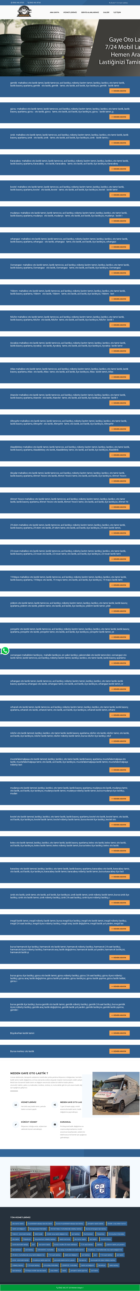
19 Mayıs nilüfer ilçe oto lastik (35, 1270)
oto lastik (15, 1239)
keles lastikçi (114, 1265)
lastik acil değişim (18, 1229)
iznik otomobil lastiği (20, 1244)
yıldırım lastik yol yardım (115, 1244)
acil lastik (93, 1239)
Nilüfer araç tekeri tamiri (117, 1224)
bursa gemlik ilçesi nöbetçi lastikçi (103, 1260)
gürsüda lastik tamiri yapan (64, 1260)
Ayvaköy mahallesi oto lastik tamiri (71, 1250)
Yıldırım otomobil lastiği (21, 1234)
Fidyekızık (27, 1239)
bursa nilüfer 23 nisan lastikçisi (65, 1244)
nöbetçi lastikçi (17, 1265)
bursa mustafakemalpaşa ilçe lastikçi (69, 1224)
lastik (64, 1270)
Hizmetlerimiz (70, 12)
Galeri (106, 12)
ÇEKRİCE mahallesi (69, 1265)
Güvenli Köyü (106, 1239)
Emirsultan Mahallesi (116, 1234)
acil (33, 1244)
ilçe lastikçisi (16, 1250)
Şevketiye (101, 1265)
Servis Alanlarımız (90, 12)
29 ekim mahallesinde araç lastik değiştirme (28, 1255)
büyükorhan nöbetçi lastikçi (45, 1239)
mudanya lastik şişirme (41, 1260)
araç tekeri (54, 1270)
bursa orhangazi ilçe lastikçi (96, 1229)
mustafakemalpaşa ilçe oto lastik (40, 1224)
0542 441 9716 (17, 3)
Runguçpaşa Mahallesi (38, 1229)
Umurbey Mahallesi (51, 1265)
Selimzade (38, 1234)
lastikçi (99, 1244)
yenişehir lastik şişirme (79, 1270)
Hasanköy (100, 1234)
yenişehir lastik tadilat (95, 1224)
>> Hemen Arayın (118, 91)
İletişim (117, 12)
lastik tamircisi (65, 1239)
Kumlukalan (88, 1234)
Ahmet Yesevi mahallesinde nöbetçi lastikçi (66, 1229)
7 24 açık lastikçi (87, 1244)
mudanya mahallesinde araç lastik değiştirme (105, 1250)
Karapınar (82, 1260)
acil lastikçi (76, 1234)
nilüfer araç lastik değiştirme (57, 1234)
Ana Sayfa (54, 12)
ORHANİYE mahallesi (45, 1250)
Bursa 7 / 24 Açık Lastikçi (118, 3)
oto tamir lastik (18, 1224)
